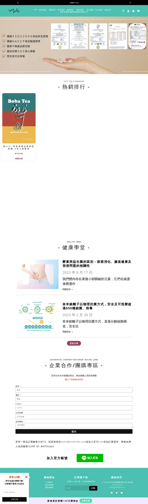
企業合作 (108, 10)
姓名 (17, 386)
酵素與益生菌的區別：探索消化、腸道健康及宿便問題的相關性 (97, 263)
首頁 (35, 10)
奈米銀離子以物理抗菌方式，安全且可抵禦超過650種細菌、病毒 (97, 306)
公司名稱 (19, 413)
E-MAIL (18, 404)
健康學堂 (71, 10)
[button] (18, 3)
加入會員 (98, 10)
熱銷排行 (52, 10)
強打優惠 (43, 10)
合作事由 (19, 421)
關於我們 (81, 10)
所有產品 (61, 10)
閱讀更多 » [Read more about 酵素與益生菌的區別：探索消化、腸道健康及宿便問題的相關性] (68, 289)
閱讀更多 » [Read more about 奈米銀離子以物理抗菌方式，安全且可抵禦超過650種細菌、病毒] (68, 331)
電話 (17, 395)
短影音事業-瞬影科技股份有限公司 (74, 12)
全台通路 (90, 10)
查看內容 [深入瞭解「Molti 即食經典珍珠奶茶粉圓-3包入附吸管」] (19, 158)
